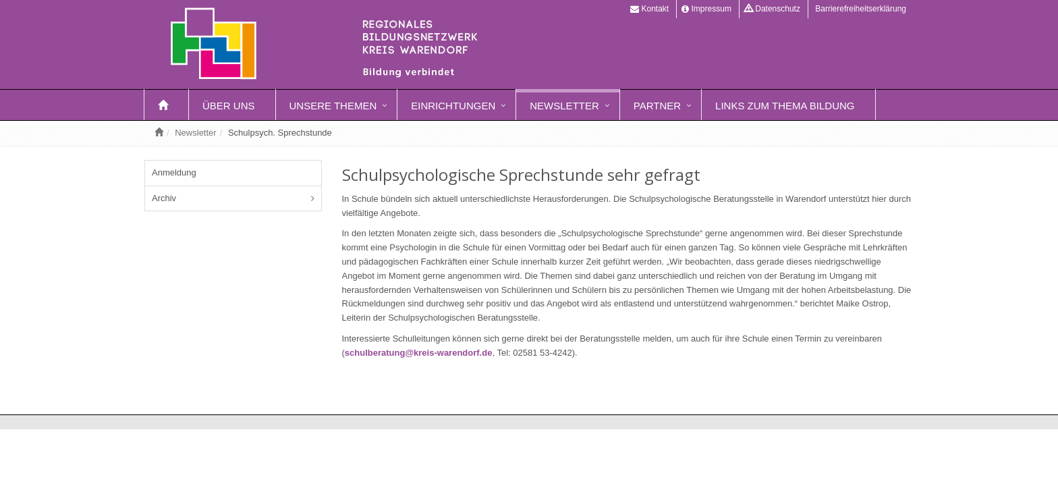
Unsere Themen (333, 105)
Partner (657, 105)
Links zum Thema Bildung (784, 105)
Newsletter (564, 105)
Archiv (164, 198)
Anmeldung (174, 172)
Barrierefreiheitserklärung (859, 9)
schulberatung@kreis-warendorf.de (419, 353)
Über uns (228, 105)
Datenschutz (772, 9)
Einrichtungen (453, 105)
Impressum (706, 9)
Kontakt (649, 9)
